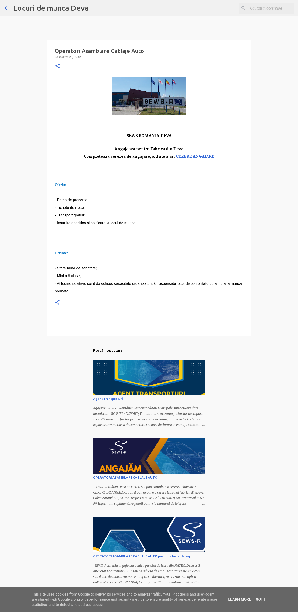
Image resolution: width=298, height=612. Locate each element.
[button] (57, 66)
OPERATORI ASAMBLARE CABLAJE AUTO (125, 477)
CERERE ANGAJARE (195, 156)
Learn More (239, 599)
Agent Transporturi (108, 399)
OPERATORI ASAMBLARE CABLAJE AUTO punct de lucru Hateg (141, 556)
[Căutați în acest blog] (269, 8)
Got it (261, 599)
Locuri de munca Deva (51, 8)
